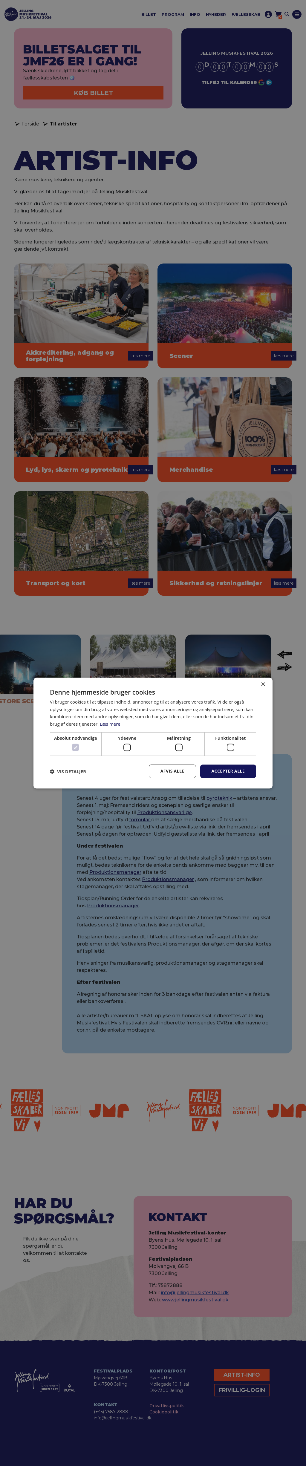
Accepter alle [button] (228, 771)
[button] (68, 771)
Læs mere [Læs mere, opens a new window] (110, 724)
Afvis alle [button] (172, 771)
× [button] (263, 684)
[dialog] (153, 733)
